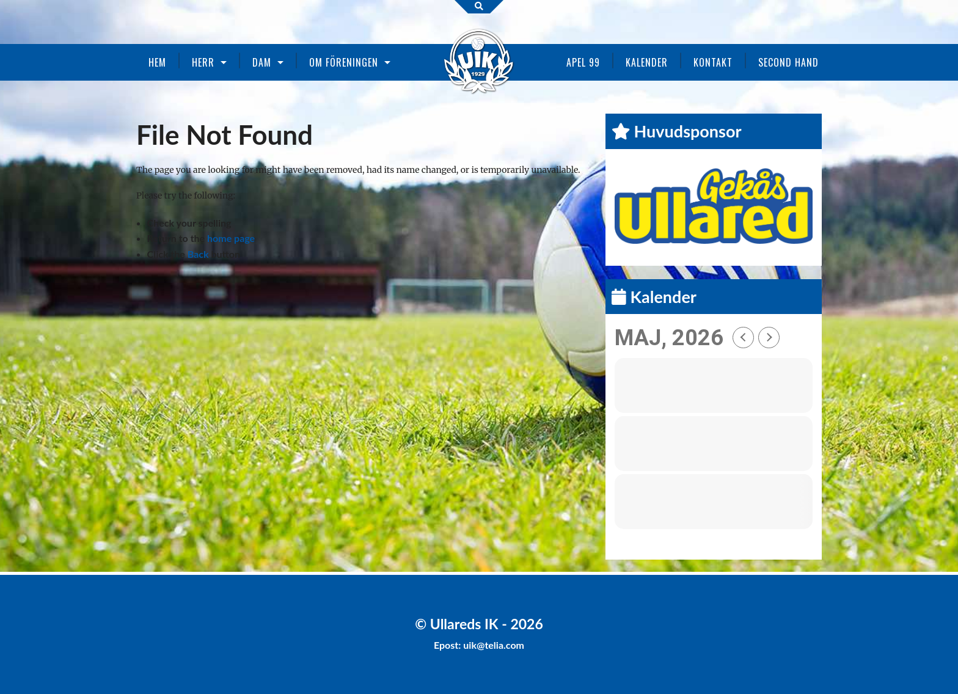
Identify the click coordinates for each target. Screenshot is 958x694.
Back (198, 254)
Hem (157, 62)
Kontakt (713, 62)
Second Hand (788, 62)
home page (231, 238)
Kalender (647, 62)
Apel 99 (583, 62)
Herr (203, 62)
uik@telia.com (493, 645)
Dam (261, 62)
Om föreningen (343, 62)
